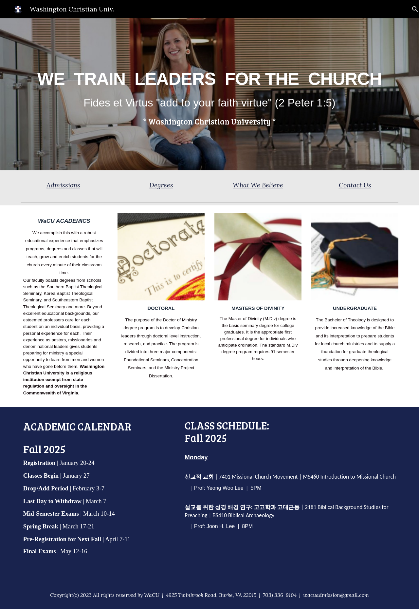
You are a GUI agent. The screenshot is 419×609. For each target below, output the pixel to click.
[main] (209, 94)
